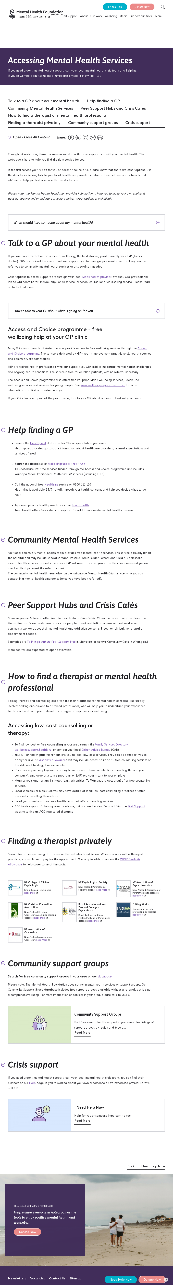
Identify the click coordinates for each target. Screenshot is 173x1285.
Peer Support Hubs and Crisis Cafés (113, 108)
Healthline (51, 484)
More (158, 16)
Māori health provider (96, 277)
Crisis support (137, 122)
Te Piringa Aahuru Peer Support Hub (51, 642)
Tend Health (80, 505)
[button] (166, 1280)
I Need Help (115, 6)
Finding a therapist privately (34, 122)
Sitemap (75, 1278)
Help (32, 1083)
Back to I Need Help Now (146, 1166)
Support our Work (141, 16)
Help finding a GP (103, 101)
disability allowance (52, 760)
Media (123, 16)
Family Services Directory (111, 744)
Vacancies (37, 1278)
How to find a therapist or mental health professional (57, 115)
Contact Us (57, 1278)
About (84, 16)
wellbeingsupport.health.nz (66, 464)
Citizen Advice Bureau (96, 750)
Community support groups (93, 122)
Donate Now (142, 6)
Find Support (70, 16)
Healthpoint (38, 443)
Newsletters (17, 1278)
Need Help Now (121, 1279)
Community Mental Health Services (40, 108)
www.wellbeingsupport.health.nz (103, 385)
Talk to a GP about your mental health (43, 101)
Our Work (96, 16)
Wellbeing (111, 16)
